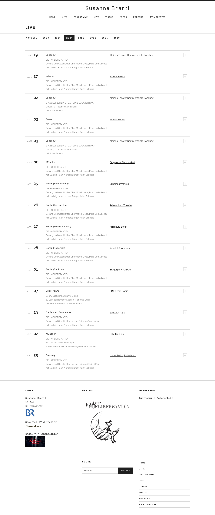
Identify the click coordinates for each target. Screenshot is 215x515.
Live (96, 17)
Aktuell (31, 38)
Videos (109, 17)
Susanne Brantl (107, 8)
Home (52, 17)
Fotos (123, 17)
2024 (69, 38)
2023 (81, 38)
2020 (116, 38)
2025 (57, 38)
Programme (81, 17)
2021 (105, 38)
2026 (46, 38)
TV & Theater (158, 17)
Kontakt (138, 17)
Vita (64, 17)
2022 (93, 38)
